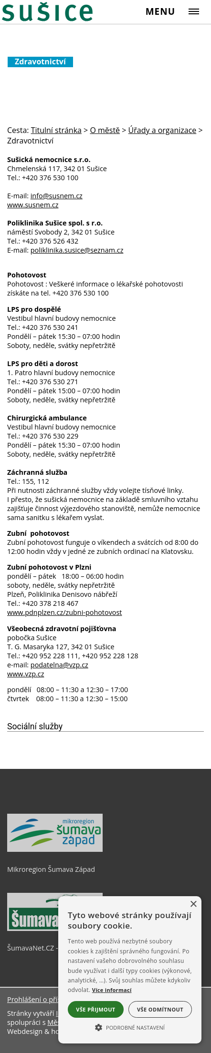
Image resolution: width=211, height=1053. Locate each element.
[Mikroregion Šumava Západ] (55, 849)
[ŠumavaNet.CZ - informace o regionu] (55, 928)
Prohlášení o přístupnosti (47, 999)
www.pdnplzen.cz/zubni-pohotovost (64, 612)
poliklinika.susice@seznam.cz (77, 250)
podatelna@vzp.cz (59, 664)
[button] (130, 1026)
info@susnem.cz (57, 195)
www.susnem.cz (32, 204)
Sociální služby (35, 726)
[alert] (129, 969)
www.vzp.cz (25, 673)
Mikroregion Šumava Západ (51, 869)
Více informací (112, 989)
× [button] (193, 904)
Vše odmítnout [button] (160, 1009)
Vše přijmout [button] (95, 1009)
